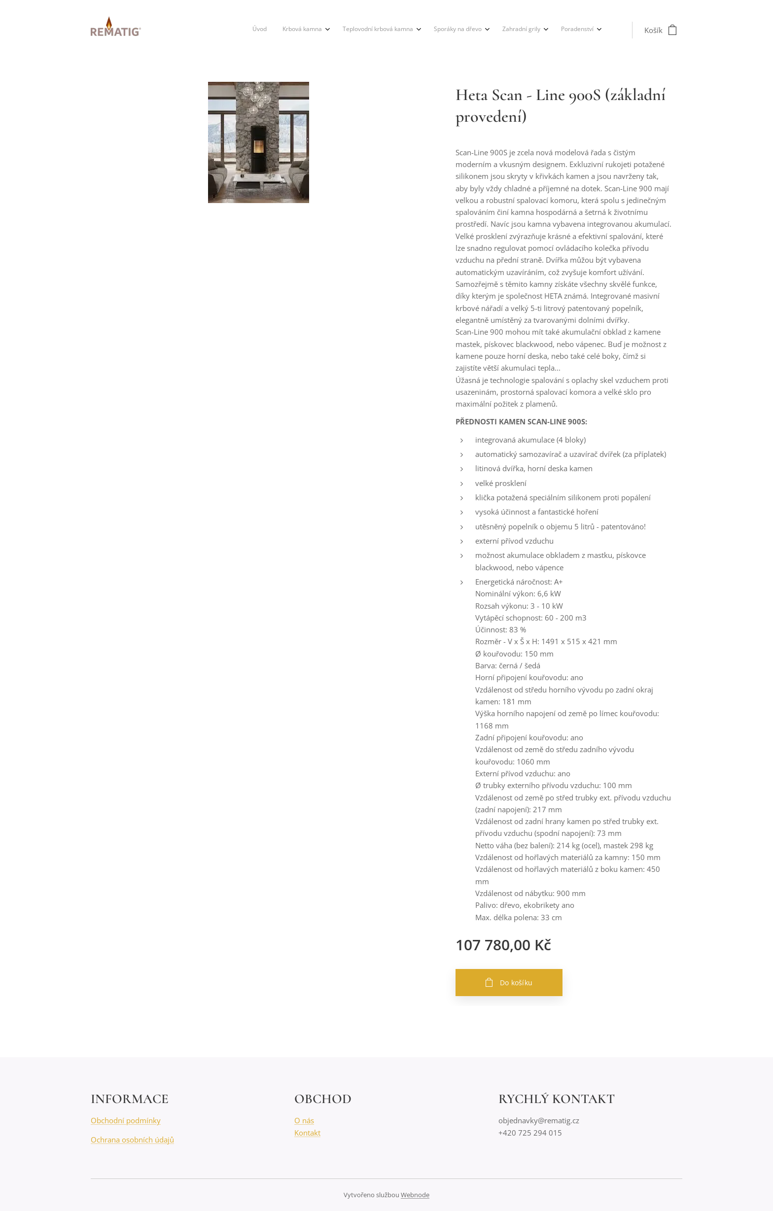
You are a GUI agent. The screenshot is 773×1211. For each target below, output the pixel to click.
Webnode (415, 1194)
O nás (304, 1121)
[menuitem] (497, 30)
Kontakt (307, 1133)
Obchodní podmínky (126, 1121)
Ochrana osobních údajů (132, 1139)
